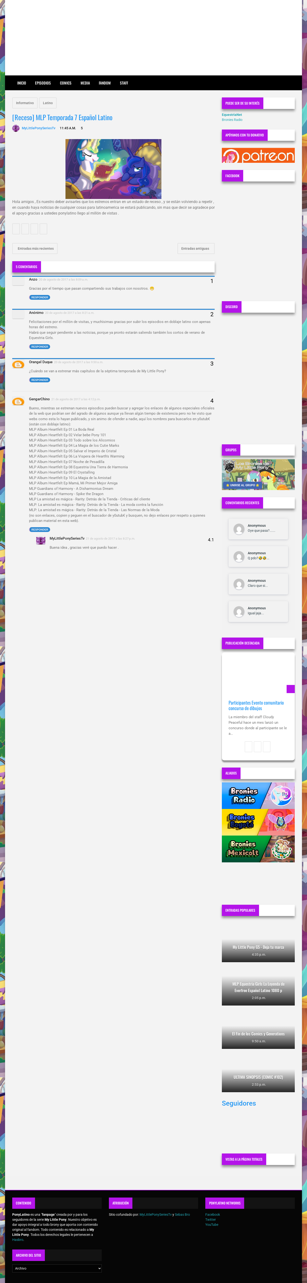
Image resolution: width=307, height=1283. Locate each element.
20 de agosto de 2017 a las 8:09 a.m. (63, 279)
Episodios (43, 82)
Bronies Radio (232, 120)
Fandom (105, 82)
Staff (124, 82)
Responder (39, 297)
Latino (48, 103)
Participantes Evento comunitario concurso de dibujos (256, 705)
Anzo (33, 279)
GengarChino (39, 399)
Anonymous (257, 525)
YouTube (211, 1224)
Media (85, 82)
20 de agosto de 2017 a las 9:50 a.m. (78, 362)
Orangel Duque (41, 362)
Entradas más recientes (35, 248)
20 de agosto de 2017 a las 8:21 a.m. (69, 313)
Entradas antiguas (195, 248)
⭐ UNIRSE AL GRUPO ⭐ (242, 485)
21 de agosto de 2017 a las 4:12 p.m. (76, 399)
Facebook (212, 1214)
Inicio (21, 82)
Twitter (210, 1219)
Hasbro (17, 1240)
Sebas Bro (182, 1214)
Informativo (25, 103)
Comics (65, 82)
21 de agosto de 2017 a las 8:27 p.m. (110, 538)
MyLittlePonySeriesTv (67, 538)
